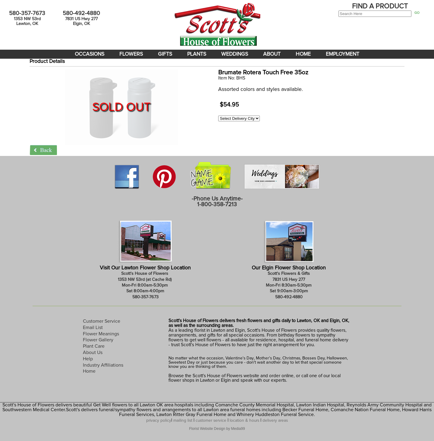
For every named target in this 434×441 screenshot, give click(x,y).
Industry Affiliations (103, 365)
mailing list (182, 420)
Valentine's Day (239, 358)
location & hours (244, 420)
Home (89, 371)
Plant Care (94, 346)
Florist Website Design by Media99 (217, 429)
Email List (93, 327)
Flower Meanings (101, 333)
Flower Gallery (98, 339)
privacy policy (158, 420)
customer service (211, 420)
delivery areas (275, 420)
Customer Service (101, 321)
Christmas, (291, 358)
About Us (92, 352)
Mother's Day (268, 358)
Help (88, 358)
